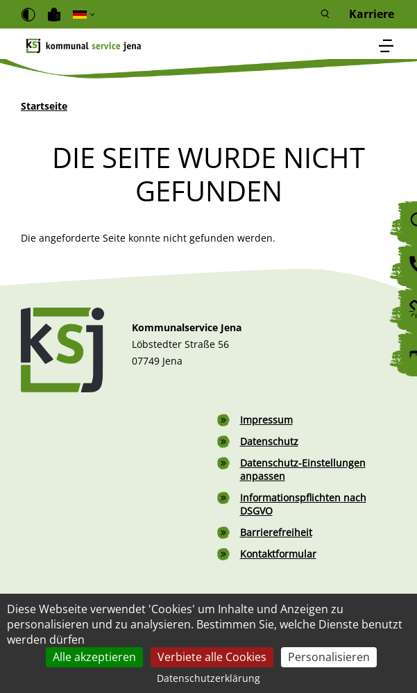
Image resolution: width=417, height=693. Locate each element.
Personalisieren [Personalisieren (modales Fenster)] (329, 657)
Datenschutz (269, 441)
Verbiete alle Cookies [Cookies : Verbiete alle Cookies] (212, 657)
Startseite (44, 105)
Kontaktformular (278, 553)
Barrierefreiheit (276, 532)
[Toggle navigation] (386, 47)
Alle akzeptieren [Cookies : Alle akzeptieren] (94, 657)
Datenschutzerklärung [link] (208, 678)
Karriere (371, 14)
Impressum (266, 419)
